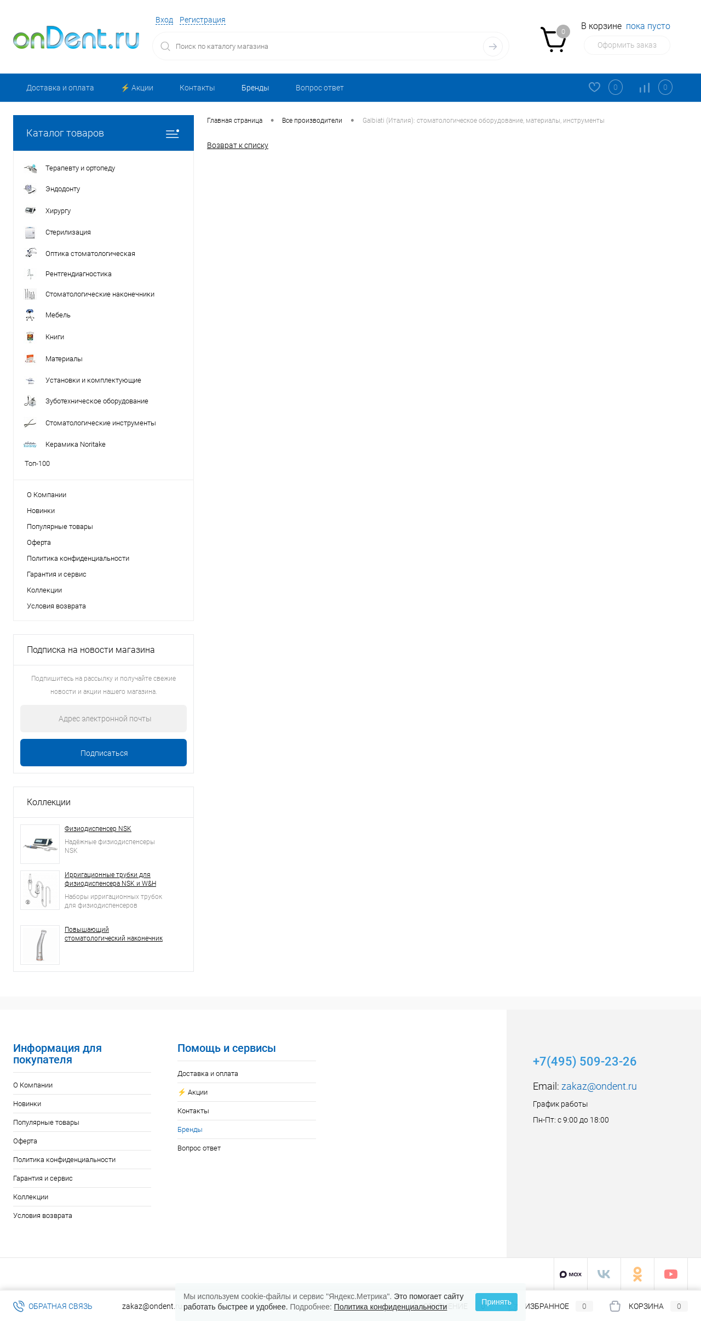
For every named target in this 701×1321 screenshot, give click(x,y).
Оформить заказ (627, 45)
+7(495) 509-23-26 (585, 1061)
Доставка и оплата (60, 87)
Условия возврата (56, 606)
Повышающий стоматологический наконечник (114, 934)
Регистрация (203, 19)
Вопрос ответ (320, 87)
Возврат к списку (237, 145)
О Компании (46, 495)
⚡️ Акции (136, 87)
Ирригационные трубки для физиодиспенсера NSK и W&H (110, 879)
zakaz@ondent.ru (599, 1086)
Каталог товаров (103, 133)
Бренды (255, 87)
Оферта (39, 542)
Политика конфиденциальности (78, 558)
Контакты (197, 87)
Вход (164, 19)
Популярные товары (60, 526)
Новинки (41, 510)
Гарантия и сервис (57, 574)
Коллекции (44, 590)
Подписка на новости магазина (91, 650)
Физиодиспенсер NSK (98, 829)
